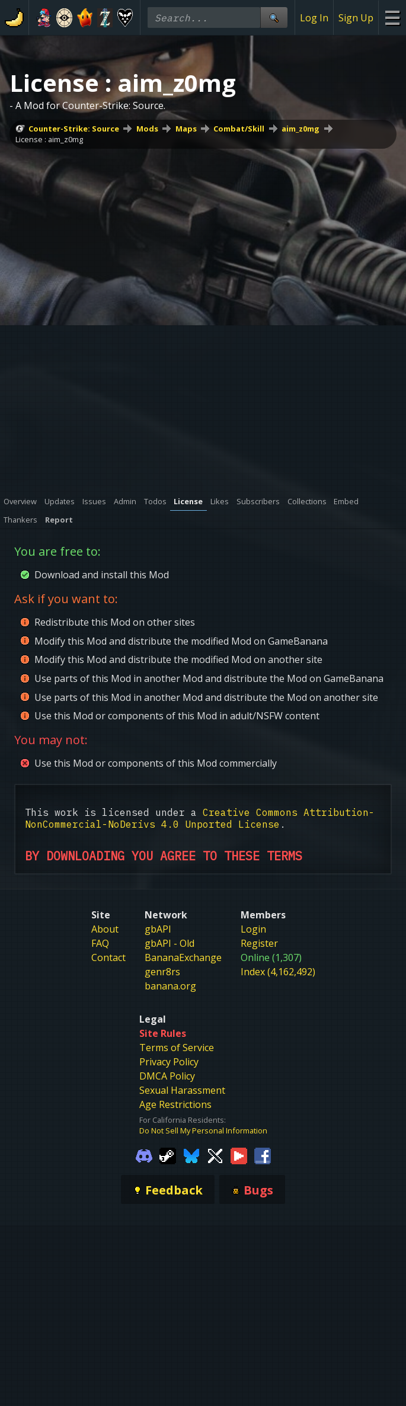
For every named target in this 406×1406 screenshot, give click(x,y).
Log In (314, 17)
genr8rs (162, 971)
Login (253, 929)
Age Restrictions (175, 1104)
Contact (108, 957)
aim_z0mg (300, 128)
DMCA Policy (167, 1075)
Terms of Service (176, 1047)
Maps (186, 128)
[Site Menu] (392, 17)
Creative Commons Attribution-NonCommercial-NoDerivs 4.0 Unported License (200, 818)
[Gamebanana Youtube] (238, 1154)
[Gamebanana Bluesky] (191, 1154)
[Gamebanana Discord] (144, 1154)
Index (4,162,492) (278, 971)
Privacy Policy (169, 1061)
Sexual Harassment (182, 1090)
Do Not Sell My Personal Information (203, 1130)
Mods (147, 128)
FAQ (100, 943)
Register (259, 943)
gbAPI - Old (169, 943)
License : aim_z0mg (49, 139)
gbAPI (158, 929)
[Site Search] (273, 17)
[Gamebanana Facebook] (262, 1154)
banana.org (170, 985)
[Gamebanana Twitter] (215, 1154)
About (105, 929)
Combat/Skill (238, 128)
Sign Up (355, 17)
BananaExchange (183, 957)
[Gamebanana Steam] (167, 1154)
